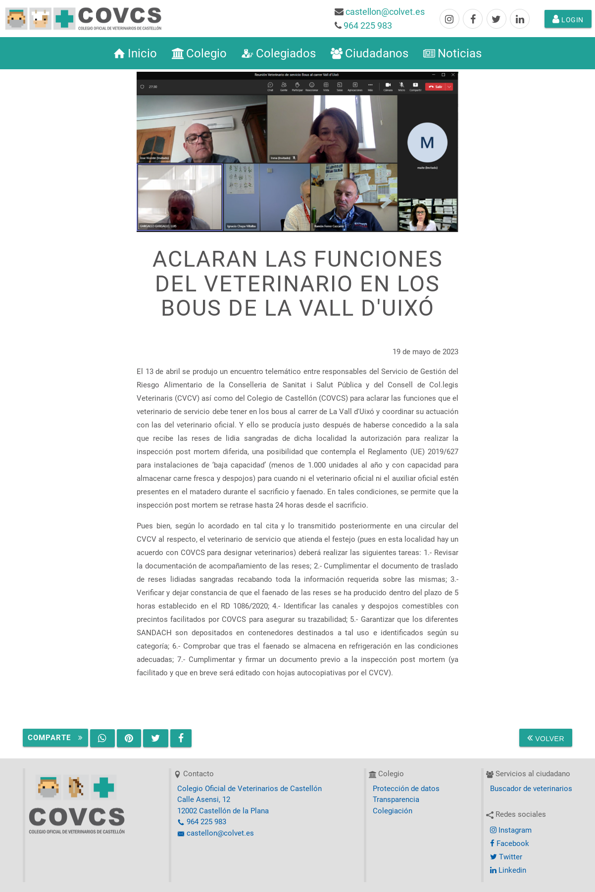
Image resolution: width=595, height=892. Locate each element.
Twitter (506, 856)
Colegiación (392, 810)
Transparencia (396, 799)
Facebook (509, 843)
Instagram (511, 830)
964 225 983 (368, 25)
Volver (545, 738)
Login (568, 19)
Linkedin (508, 870)
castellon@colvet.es (385, 11)
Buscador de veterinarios (531, 788)
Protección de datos (406, 788)
